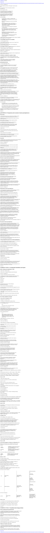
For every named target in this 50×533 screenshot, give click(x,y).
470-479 (18, 3)
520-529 (29, 3)
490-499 (23, 3)
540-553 (34, 3)
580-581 (40, 3)
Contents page (2, 3)
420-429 (7, 3)
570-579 (38, 3)
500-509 (25, 3)
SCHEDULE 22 (2, 0)
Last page (42, 3)
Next (3, 530)
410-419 (5, 3)
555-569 (36, 3)
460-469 (16, 3)
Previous (1, 530)
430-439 (9, 3)
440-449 (12, 3)
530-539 (31, 3)
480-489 (20, 3)
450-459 (14, 3)
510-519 (27, 3)
